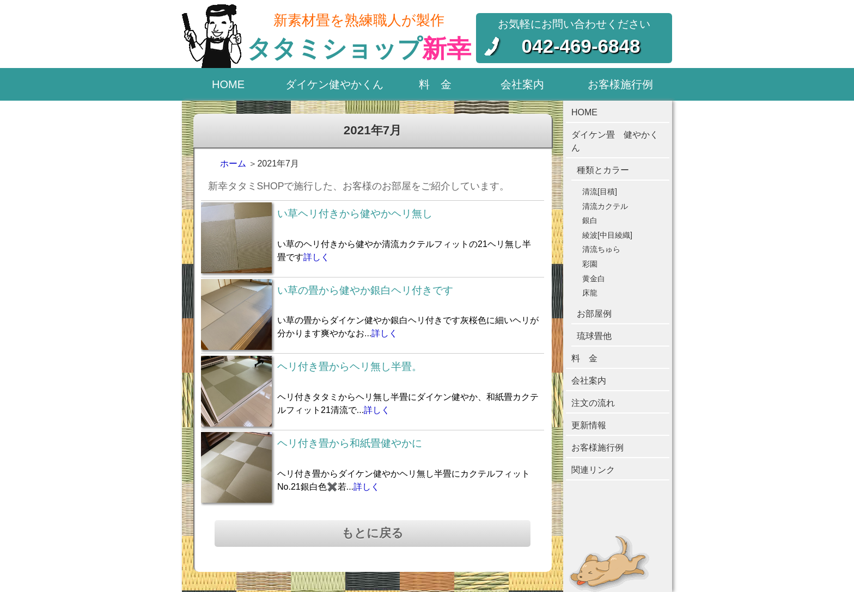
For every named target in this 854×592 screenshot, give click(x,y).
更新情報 (588, 425)
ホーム (233, 163)
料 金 (435, 84)
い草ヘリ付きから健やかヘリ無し (354, 213)
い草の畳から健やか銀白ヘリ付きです (365, 290)
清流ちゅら (601, 249)
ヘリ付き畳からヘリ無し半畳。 (349, 366)
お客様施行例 (620, 84)
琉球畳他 (594, 336)
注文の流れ (593, 403)
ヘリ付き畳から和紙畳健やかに (349, 443)
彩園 (589, 264)
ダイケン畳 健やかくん (614, 141)
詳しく (316, 257)
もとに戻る (372, 533)
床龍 (589, 292)
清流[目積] (599, 191)
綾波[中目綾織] (607, 235)
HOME (228, 84)
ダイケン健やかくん (334, 84)
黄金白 (593, 278)
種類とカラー (603, 170)
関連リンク (593, 469)
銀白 (589, 220)
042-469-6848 (581, 46)
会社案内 (522, 84)
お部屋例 (594, 313)
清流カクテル (605, 206)
